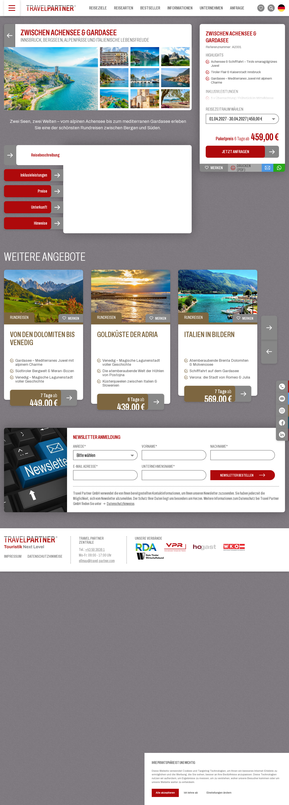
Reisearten (123, 8)
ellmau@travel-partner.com (97, 794)
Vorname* (149, 680)
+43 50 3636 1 (95, 783)
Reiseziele (98, 8)
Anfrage (237, 8)
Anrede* (79, 680)
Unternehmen (211, 8)
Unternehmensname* (158, 700)
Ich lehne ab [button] (191, 793)
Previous (269, 585)
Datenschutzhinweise (120, 737)
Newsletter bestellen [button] (242, 709)
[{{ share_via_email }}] (267, 168)
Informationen (179, 8)
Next (269, 561)
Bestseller (150, 8)
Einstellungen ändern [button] (219, 793)
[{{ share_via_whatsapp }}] (279, 168)
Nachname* (219, 680)
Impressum (12, 790)
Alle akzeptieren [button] (165, 793)
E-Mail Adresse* (85, 700)
